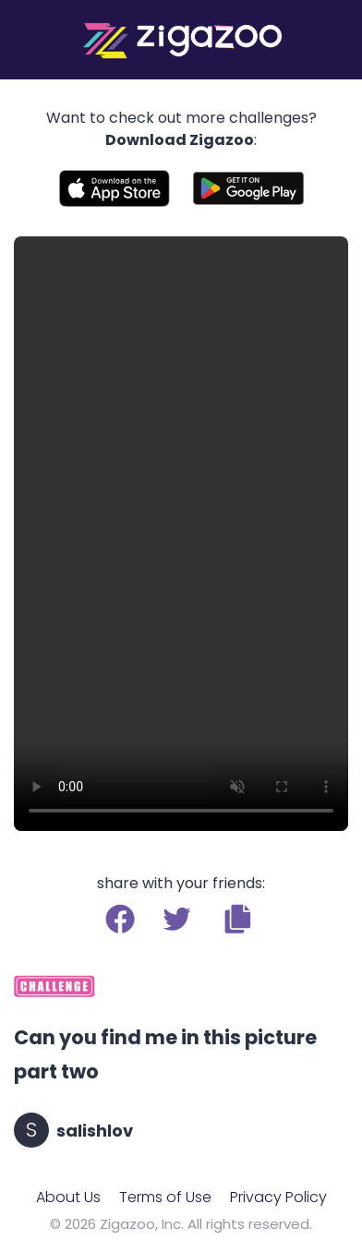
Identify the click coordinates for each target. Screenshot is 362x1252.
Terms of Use (165, 1197)
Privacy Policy (278, 1197)
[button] (238, 918)
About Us (68, 1197)
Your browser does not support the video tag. (181, 533)
